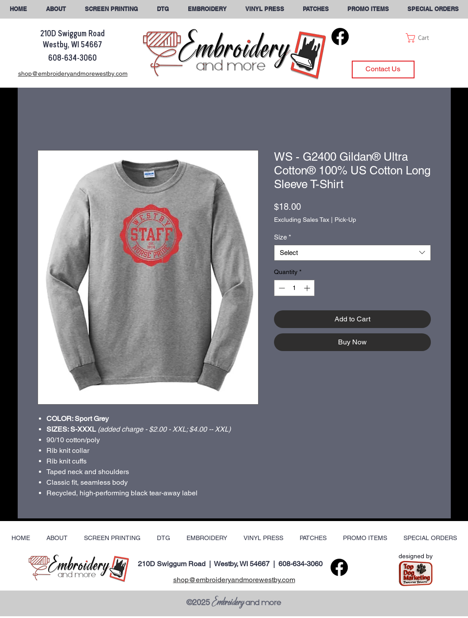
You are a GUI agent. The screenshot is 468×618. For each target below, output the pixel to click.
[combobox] (352, 253)
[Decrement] (280, 288)
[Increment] (307, 288)
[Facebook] (340, 36)
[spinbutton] (294, 288)
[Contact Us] (383, 69)
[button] (433, 9)
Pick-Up (345, 219)
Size (282, 237)
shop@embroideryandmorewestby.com (234, 580)
